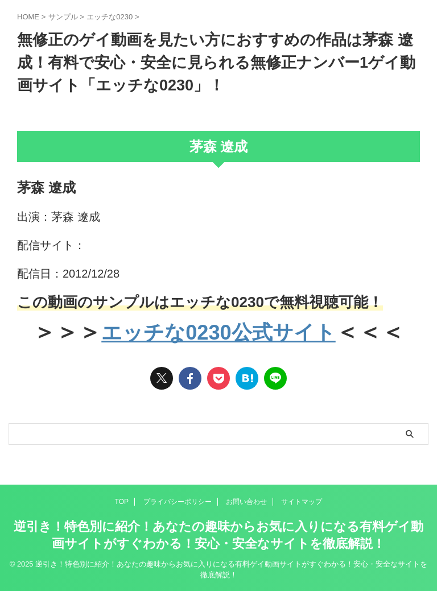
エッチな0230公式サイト (218, 331)
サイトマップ (301, 502)
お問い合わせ (246, 502)
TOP (122, 502)
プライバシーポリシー (177, 502)
